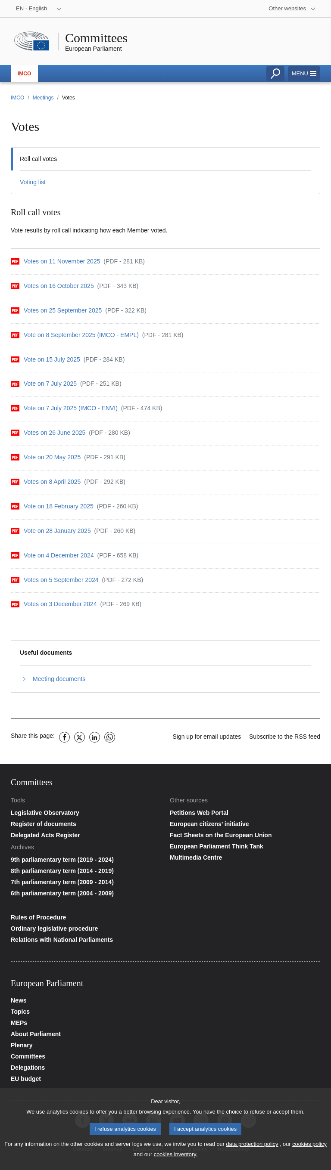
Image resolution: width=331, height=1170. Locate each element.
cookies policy (309, 1146)
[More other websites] (292, 8)
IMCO (24, 74)
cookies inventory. (175, 1157)
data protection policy (252, 1146)
